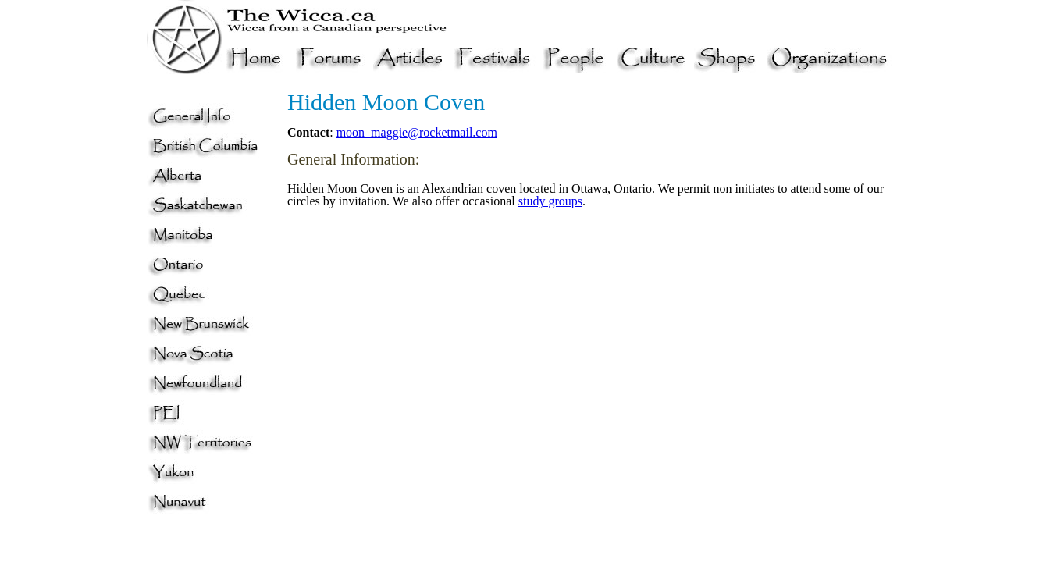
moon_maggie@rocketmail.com (416, 132)
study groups (550, 201)
